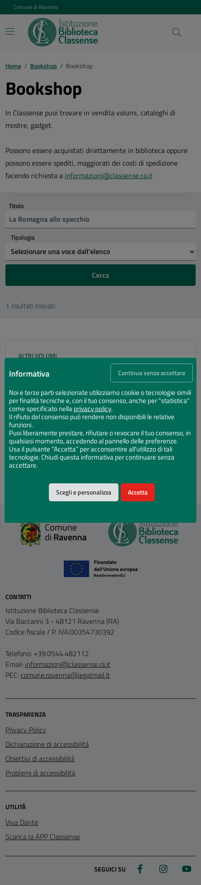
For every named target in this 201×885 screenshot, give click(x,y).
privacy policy (92, 409)
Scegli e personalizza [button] (83, 492)
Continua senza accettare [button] (151, 373)
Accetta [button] (138, 492)
